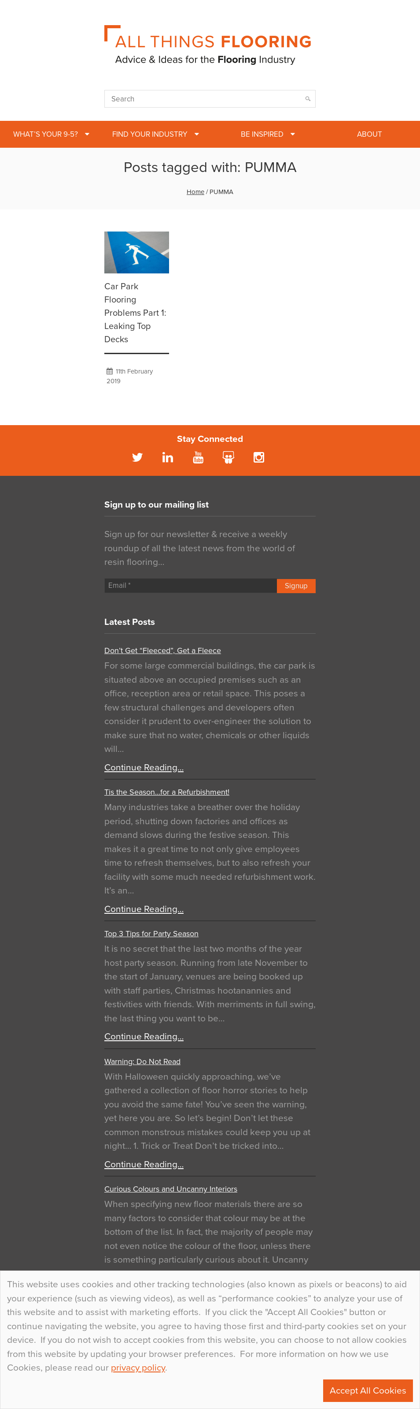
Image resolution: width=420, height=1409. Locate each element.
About (369, 134)
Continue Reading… (144, 767)
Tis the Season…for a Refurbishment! (166, 792)
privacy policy (138, 1367)
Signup (296, 586)
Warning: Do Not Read (142, 1061)
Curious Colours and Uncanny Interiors (170, 1189)
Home (195, 192)
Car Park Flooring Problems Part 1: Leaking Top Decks (135, 313)
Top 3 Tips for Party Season (151, 933)
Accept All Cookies (368, 1390)
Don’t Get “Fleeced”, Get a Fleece (162, 650)
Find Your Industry (150, 134)
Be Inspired (262, 134)
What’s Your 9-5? (45, 134)
